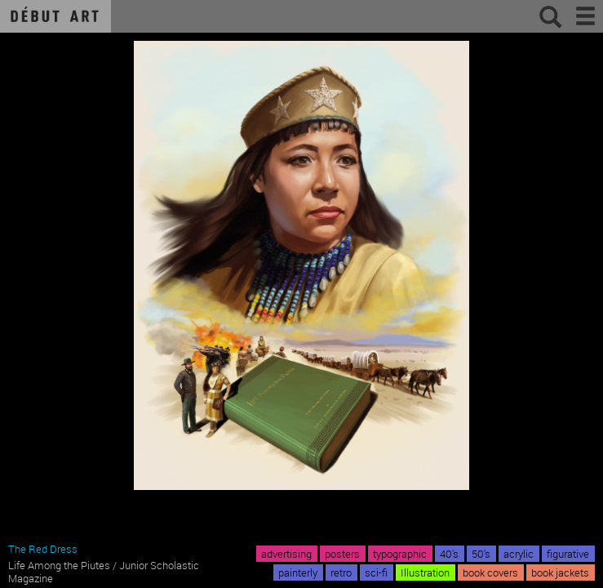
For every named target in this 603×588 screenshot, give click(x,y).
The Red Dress (43, 548)
